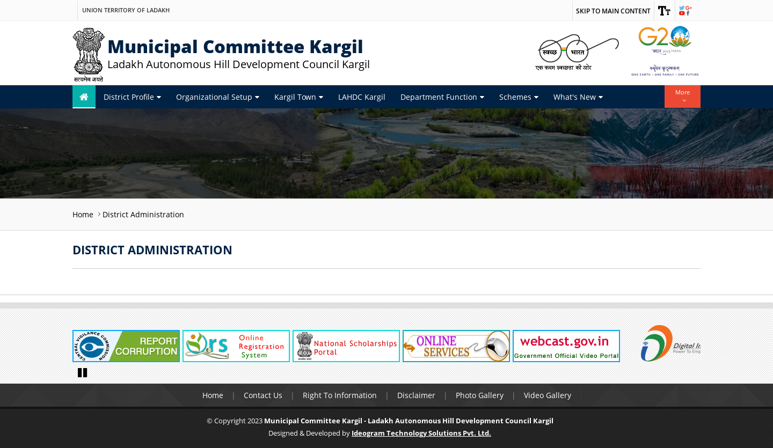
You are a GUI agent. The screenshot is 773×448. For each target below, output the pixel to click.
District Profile (132, 97)
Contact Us (263, 395)
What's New (578, 97)
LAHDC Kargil (361, 97)
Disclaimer (416, 395)
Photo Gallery (480, 395)
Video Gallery (547, 395)
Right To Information (340, 395)
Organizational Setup (217, 97)
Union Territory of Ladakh (126, 10)
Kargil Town (298, 97)
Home (82, 214)
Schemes (518, 97)
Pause (83, 371)
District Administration (143, 214)
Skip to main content (613, 11)
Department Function (442, 97)
